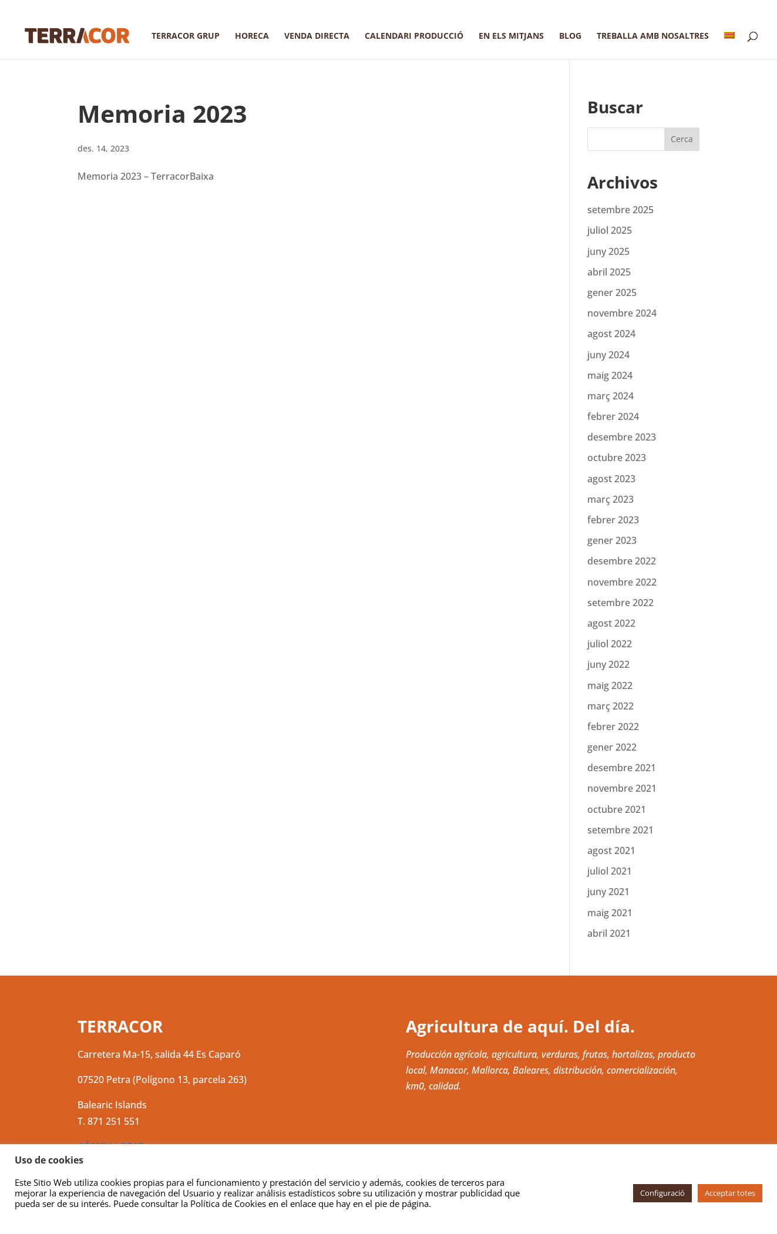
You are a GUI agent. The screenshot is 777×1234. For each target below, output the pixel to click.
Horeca (252, 36)
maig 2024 (610, 375)
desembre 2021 (621, 767)
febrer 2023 (613, 519)
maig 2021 (610, 912)
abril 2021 (609, 933)
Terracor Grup (186, 36)
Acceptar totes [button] (730, 1193)
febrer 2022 (613, 726)
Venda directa (316, 36)
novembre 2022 (622, 582)
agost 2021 (611, 850)
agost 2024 (611, 333)
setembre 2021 (620, 829)
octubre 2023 (616, 457)
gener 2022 (612, 747)
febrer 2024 (613, 416)
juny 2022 (608, 664)
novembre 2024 (622, 313)
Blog (570, 36)
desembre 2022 (621, 560)
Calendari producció (414, 36)
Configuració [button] (662, 1193)
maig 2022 (610, 685)
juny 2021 (608, 891)
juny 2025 (608, 251)
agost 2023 (611, 478)
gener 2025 (612, 292)
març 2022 (610, 706)
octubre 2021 (616, 809)
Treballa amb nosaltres (653, 36)
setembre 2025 (620, 209)
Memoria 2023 (162, 113)
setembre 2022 (620, 602)
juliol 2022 (609, 643)
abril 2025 (609, 271)
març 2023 (610, 499)
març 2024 (610, 395)
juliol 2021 (609, 871)
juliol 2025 (609, 230)
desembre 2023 (621, 437)
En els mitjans (511, 36)
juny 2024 (608, 354)
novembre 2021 (622, 788)
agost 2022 (611, 623)
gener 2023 (612, 540)
